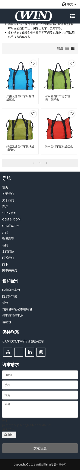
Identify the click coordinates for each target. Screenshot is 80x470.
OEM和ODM (10, 226)
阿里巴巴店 (9, 271)
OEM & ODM (11, 219)
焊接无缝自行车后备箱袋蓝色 (20, 98)
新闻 (5, 245)
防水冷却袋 (9, 296)
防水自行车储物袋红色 (59, 146)
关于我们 (8, 194)
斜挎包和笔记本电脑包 (17, 309)
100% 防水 (9, 213)
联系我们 (8, 258)
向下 (5, 264)
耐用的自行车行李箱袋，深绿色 (57, 98)
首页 (5, 187)
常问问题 (8, 251)
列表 (67, 48)
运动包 (6, 322)
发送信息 (40, 448)
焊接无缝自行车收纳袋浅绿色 (20, 148)
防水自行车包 (11, 290)
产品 (5, 206)
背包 (5, 303)
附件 (9, 434)
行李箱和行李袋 (12, 315)
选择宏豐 (8, 238)
